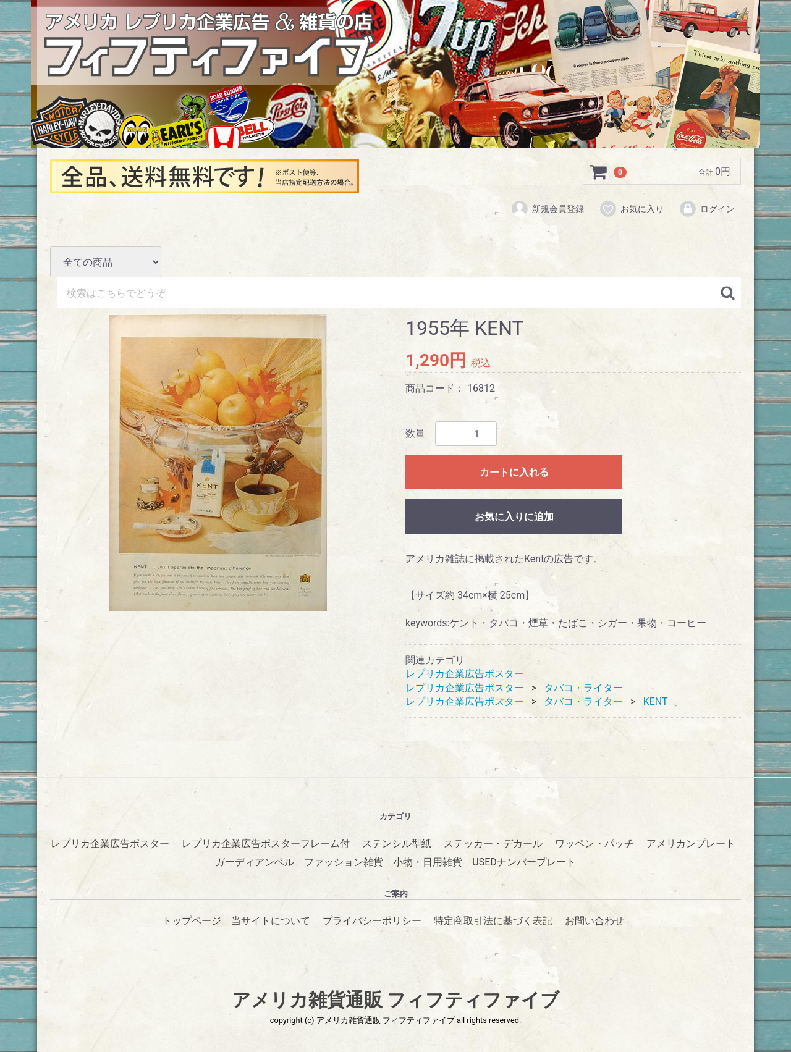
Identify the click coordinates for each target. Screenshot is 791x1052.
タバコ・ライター (583, 688)
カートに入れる (514, 473)
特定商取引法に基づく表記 (493, 921)
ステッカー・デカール (493, 844)
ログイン (707, 209)
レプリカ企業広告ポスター (464, 674)
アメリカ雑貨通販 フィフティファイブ (395, 1000)
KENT (655, 701)
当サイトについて (270, 921)
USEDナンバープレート (523, 863)
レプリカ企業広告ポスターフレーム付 (266, 844)
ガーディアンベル (254, 863)
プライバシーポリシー (372, 921)
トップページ (191, 921)
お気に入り (631, 209)
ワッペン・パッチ (594, 844)
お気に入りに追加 (514, 517)
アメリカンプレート (690, 844)
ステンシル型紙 (396, 844)
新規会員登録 (547, 209)
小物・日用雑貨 (427, 863)
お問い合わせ (594, 921)
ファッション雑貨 (343, 863)
